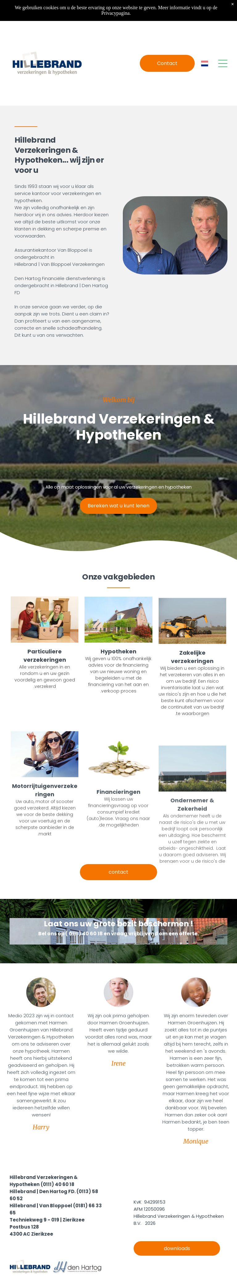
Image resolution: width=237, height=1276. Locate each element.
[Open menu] (222, 63)
